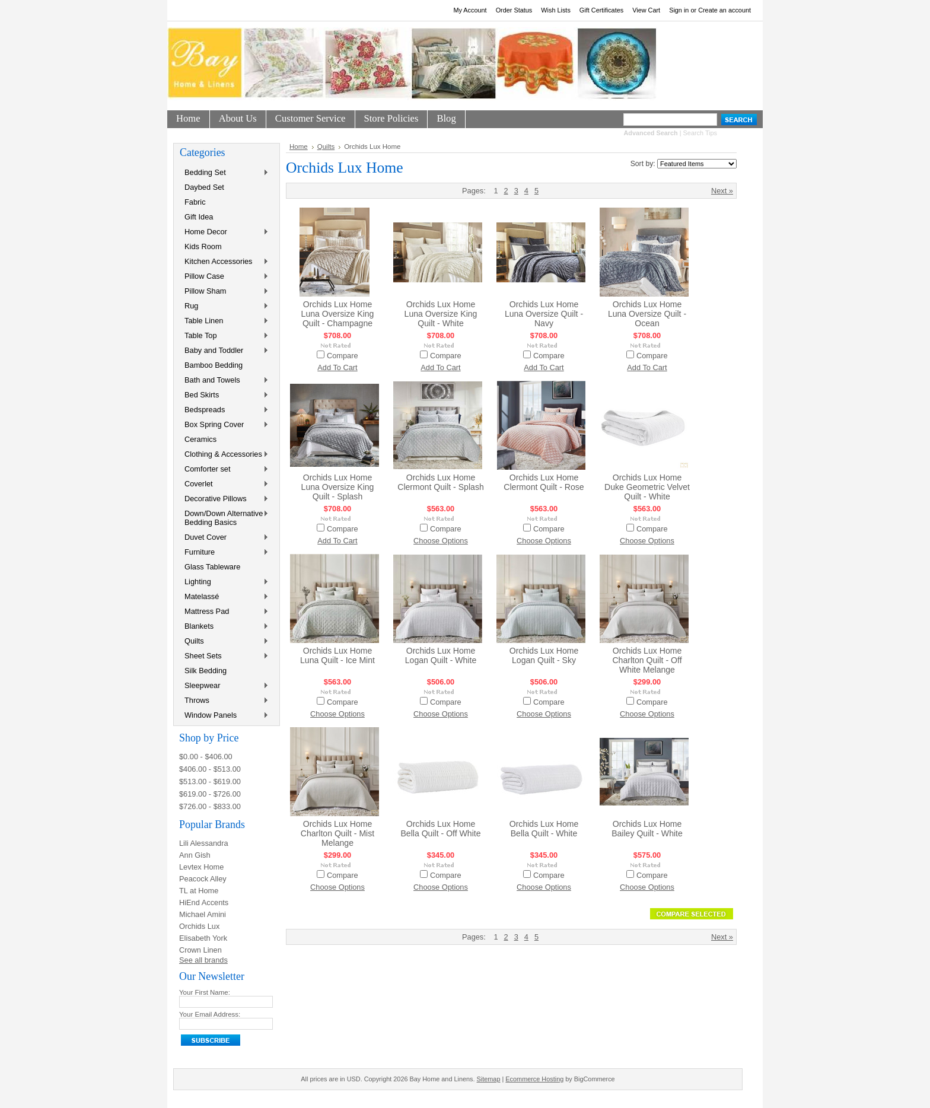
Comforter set (224, 469)
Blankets (224, 627)
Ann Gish (195, 855)
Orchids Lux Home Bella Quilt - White (544, 828)
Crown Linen (200, 949)
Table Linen (224, 321)
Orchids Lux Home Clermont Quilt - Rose (544, 482)
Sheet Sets (224, 656)
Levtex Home (201, 866)
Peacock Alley (203, 878)
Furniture (224, 552)
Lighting (224, 582)
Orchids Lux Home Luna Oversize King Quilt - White (441, 314)
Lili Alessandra (203, 843)
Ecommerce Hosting (534, 1078)
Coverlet (224, 484)
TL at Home (198, 890)
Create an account (724, 10)
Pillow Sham (224, 291)
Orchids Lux (199, 926)
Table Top (224, 336)
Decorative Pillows (224, 499)
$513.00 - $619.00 (210, 781)
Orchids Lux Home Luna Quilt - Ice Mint (337, 655)
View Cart (646, 10)
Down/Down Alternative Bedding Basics (224, 518)
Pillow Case (224, 277)
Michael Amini (202, 914)
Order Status (514, 10)
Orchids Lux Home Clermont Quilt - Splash (440, 482)
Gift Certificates (601, 10)
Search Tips (700, 132)
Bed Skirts (224, 395)
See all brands (203, 960)
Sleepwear (224, 686)
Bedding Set (224, 173)
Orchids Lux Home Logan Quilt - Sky (544, 655)
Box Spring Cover (224, 425)
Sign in (679, 10)
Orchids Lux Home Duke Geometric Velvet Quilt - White (647, 487)
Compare (342, 355)
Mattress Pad (224, 612)
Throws (224, 701)
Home (298, 146)
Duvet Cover (224, 538)
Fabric (195, 202)
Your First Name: (204, 992)
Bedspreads (224, 410)
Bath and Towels (224, 380)
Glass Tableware (212, 566)
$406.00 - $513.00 (210, 769)
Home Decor (224, 232)
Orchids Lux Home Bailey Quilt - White (647, 828)
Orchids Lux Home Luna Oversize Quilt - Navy (544, 314)
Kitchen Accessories (224, 262)
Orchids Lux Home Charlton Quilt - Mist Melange (337, 833)
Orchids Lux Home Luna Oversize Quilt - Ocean (647, 314)
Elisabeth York (203, 938)
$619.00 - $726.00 (210, 793)
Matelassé (224, 597)
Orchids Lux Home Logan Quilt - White (441, 655)
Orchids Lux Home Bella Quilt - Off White (440, 828)
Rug (224, 306)
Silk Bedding (205, 670)
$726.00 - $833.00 (210, 806)
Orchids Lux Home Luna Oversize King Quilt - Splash (337, 487)
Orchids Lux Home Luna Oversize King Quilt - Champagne (337, 314)
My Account (469, 10)
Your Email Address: (209, 1014)
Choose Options (440, 540)
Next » (722, 190)
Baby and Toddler (224, 351)
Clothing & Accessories (224, 455)
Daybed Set (204, 187)
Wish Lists (556, 10)
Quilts (224, 641)
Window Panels (224, 716)
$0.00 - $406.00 (205, 756)
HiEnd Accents (203, 902)
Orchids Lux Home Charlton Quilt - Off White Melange (646, 660)
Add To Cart (337, 367)
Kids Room (203, 246)
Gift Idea (198, 216)
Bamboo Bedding (213, 365)
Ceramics (200, 439)
